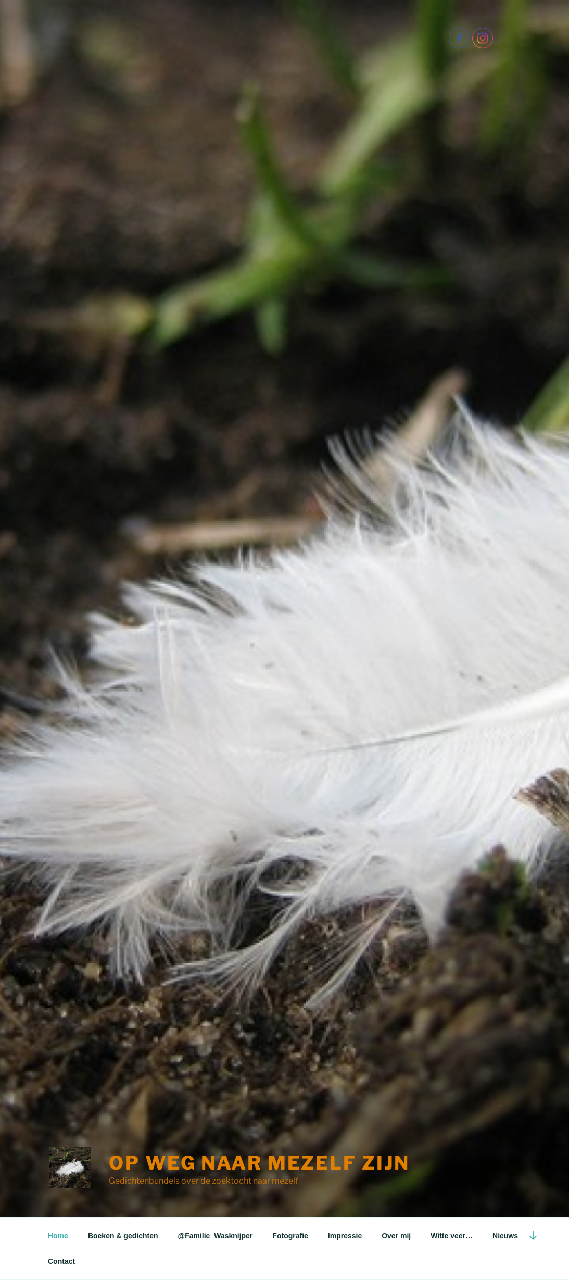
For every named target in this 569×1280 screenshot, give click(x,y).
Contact (61, 1261)
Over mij (396, 1236)
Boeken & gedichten (123, 1236)
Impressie (345, 1236)
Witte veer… (452, 1236)
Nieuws (505, 1236)
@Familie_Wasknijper (215, 1236)
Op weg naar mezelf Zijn (259, 1162)
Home (58, 1236)
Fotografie (290, 1236)
